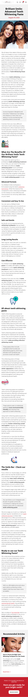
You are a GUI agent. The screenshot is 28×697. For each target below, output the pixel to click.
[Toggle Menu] (26, 2)
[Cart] (22, 2)
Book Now (14, 692)
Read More (6, 672)
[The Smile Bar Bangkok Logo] (7, 2)
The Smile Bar (15, 612)
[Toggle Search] (17, 2)
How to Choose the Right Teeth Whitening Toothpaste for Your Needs (14, 655)
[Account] (20, 2)
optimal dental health (8, 603)
